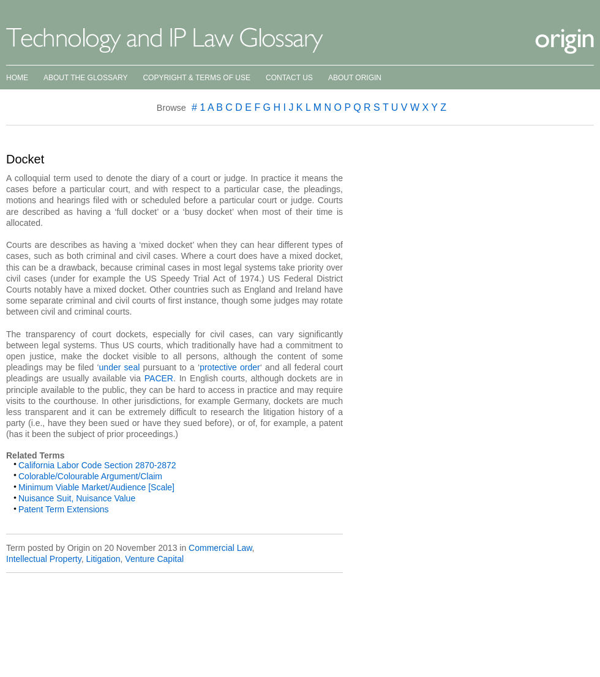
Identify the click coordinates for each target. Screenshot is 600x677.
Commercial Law (220, 548)
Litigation (103, 559)
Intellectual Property (43, 559)
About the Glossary (85, 77)
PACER (158, 378)
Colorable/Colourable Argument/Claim (90, 476)
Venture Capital (154, 559)
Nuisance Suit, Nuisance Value (76, 498)
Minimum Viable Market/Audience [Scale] (96, 487)
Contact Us (289, 77)
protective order (230, 367)
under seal (119, 367)
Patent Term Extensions (63, 509)
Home (17, 77)
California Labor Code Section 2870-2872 (97, 465)
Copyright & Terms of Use (196, 77)
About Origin (354, 77)
